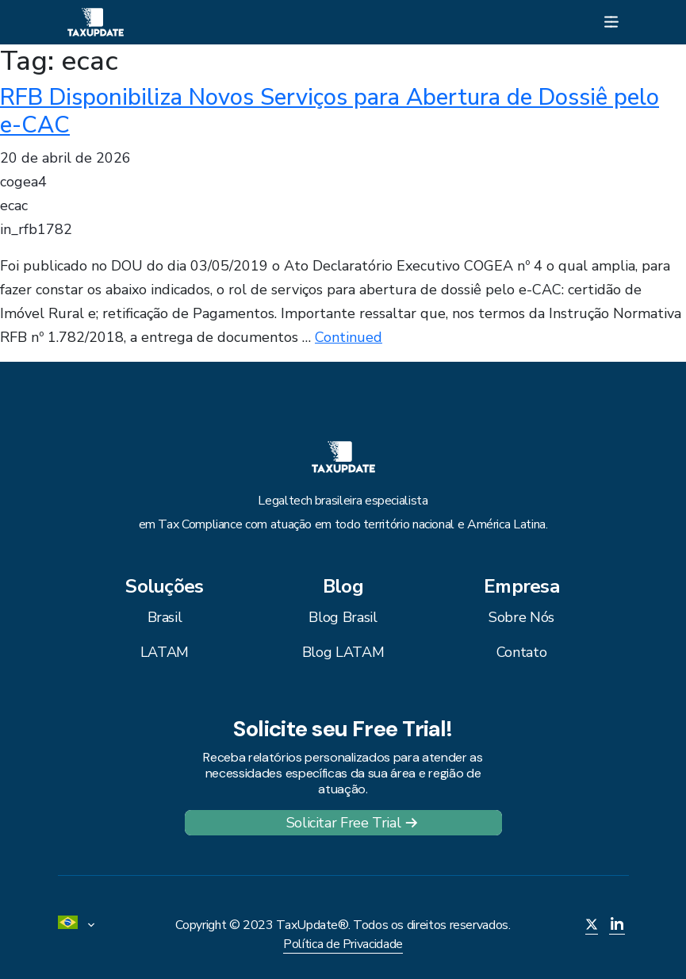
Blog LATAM (343, 652)
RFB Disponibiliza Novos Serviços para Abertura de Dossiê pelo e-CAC (329, 111)
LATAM (164, 652)
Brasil (165, 617)
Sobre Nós (521, 617)
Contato (521, 652)
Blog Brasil (343, 617)
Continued (348, 337)
